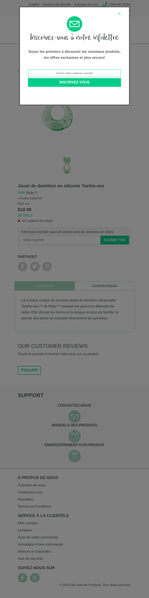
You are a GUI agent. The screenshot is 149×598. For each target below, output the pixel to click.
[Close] (119, 13)
